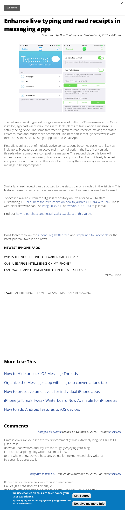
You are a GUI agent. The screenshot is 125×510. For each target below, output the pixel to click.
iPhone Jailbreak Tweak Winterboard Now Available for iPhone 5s (60, 400)
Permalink (115, 432)
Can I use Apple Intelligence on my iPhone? (37, 263)
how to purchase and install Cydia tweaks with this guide (53, 214)
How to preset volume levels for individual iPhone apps (52, 391)
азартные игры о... (43, 474)
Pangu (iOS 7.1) (52, 206)
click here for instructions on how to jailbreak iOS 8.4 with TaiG (68, 202)
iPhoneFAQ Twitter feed (53, 235)
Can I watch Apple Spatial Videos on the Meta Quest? (45, 270)
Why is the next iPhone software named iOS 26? (41, 257)
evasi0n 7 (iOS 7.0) (79, 206)
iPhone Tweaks (46, 293)
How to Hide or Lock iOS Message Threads (41, 373)
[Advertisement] (62, 327)
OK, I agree (81, 495)
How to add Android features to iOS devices (42, 409)
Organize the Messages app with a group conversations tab (55, 382)
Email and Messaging (75, 293)
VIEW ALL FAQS (113, 275)
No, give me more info (89, 503)
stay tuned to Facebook (92, 235)
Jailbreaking (24, 293)
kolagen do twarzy (49, 432)
